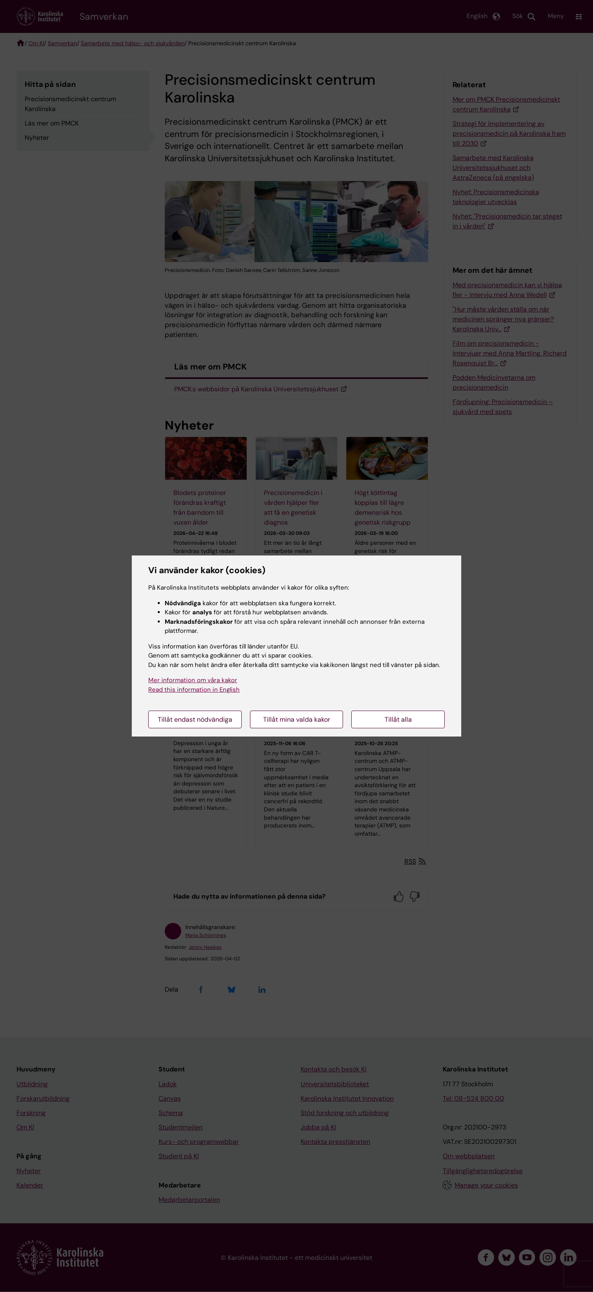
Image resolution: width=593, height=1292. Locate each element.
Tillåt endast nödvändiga (195, 719)
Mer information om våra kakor (192, 680)
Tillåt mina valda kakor (296, 719)
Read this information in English (194, 690)
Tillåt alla (398, 719)
